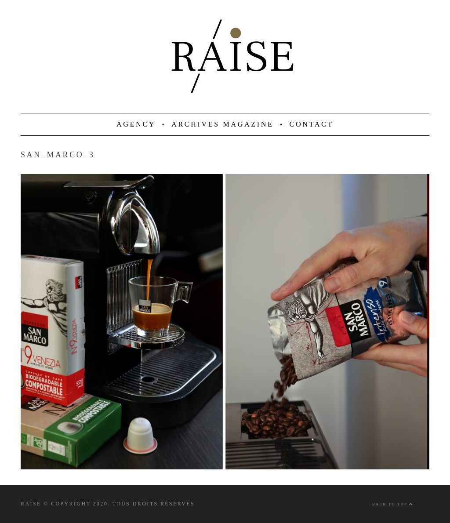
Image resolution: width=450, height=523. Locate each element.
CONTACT (312, 124)
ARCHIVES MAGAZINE (222, 124)
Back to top (393, 504)
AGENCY (136, 124)
